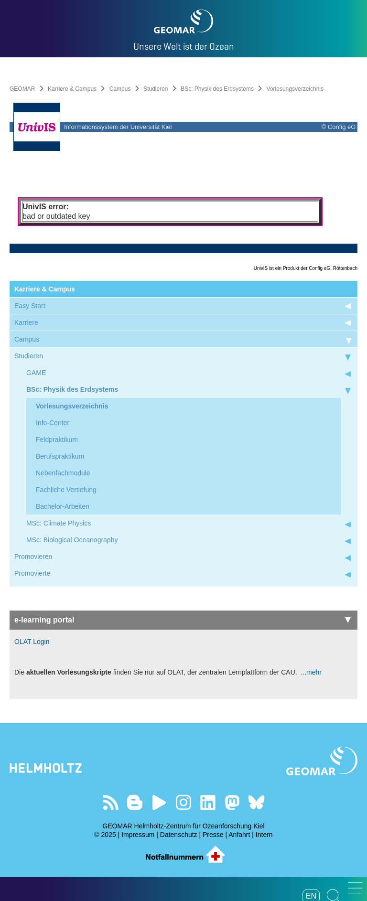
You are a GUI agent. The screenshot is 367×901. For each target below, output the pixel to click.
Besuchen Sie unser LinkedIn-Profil (207, 802)
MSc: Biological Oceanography (72, 540)
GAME (36, 372)
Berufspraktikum (60, 456)
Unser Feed (110, 802)
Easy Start (29, 306)
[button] (355, 888)
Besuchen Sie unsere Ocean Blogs (135, 802)
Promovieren (33, 556)
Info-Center (52, 423)
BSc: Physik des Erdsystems (217, 89)
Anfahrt (239, 834)
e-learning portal (182, 620)
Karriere (26, 322)
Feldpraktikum (57, 439)
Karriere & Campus (72, 89)
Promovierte (32, 573)
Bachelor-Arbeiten (62, 506)
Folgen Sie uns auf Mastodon (232, 802)
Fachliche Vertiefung (66, 489)
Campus (120, 89)
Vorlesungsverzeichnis (72, 406)
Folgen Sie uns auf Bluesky (256, 802)
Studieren (155, 89)
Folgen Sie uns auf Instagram (183, 802)
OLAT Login (31, 641)
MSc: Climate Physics (58, 523)
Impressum (137, 834)
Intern (264, 834)
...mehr (310, 672)
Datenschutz (178, 834)
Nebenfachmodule (63, 473)
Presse (213, 834)
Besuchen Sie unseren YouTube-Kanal (159, 802)
